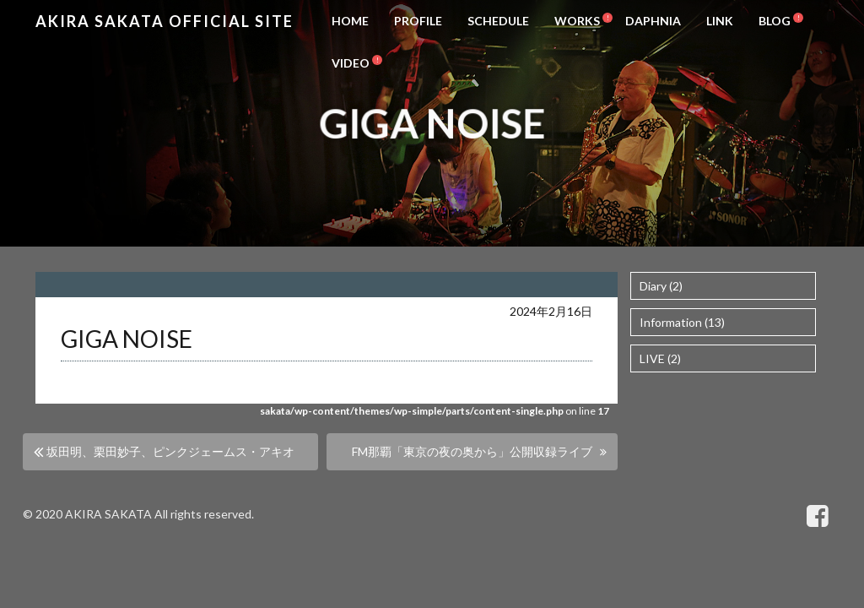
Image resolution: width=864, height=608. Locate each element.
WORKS (577, 21)
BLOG (775, 21)
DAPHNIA (653, 21)
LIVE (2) (660, 358)
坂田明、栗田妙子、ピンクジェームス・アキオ (170, 451)
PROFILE (418, 21)
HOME (350, 21)
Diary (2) (661, 286)
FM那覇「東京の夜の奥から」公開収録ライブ (472, 451)
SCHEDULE (498, 21)
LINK (719, 21)
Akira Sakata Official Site (164, 21)
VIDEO (351, 63)
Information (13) (682, 322)
